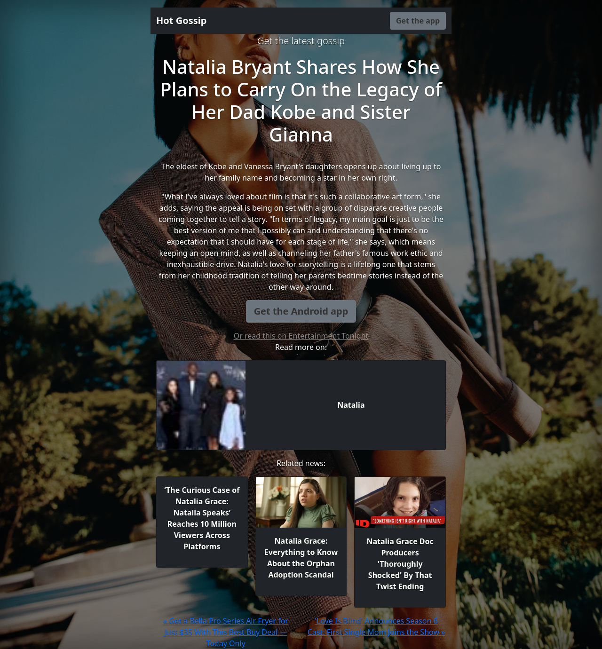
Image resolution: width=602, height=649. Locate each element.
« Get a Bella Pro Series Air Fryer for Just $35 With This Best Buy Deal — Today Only (225, 632)
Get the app (418, 21)
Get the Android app (301, 311)
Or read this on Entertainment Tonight (301, 336)
